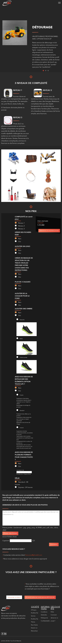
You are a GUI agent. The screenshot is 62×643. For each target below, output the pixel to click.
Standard (20, 410)
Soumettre (53, 544)
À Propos (33, 610)
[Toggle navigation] (59, 2)
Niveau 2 (20, 226)
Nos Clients (34, 625)
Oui (18, 241)
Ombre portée (21, 357)
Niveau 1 (20, 223)
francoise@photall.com (33, 555)
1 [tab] (43, 70)
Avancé (19, 427)
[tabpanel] (46, 52)
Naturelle (20, 319)
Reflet (19, 338)
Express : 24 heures (24, 487)
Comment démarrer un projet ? (54, 618)
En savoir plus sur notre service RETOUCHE (40, 597)
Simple (19, 395)
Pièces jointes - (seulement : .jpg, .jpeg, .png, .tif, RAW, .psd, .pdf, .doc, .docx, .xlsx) (30, 528)
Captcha (5, 541)
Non (18, 238)
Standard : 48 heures (21, 483)
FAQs (52, 612)
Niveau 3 (20, 229)
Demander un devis (14, 597)
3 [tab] (48, 70)
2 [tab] (45, 70)
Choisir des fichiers (10, 533)
